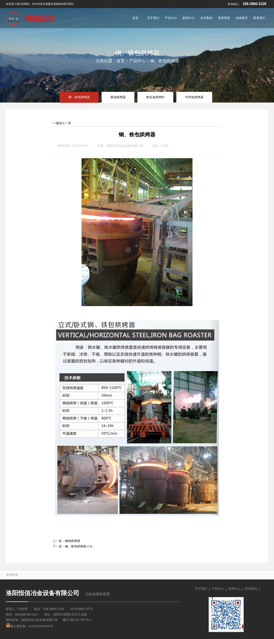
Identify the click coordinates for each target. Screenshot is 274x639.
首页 (120, 60)
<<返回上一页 (62, 123)
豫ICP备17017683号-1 (77, 620)
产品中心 (137, 60)
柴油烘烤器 (118, 97)
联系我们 (251, 588)
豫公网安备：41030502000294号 (29, 626)
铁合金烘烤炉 (155, 97)
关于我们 (201, 588)
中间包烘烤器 (194, 97)
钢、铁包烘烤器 (164, 60)
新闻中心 (234, 588)
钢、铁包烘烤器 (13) (78, 546)
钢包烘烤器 (72, 541)
